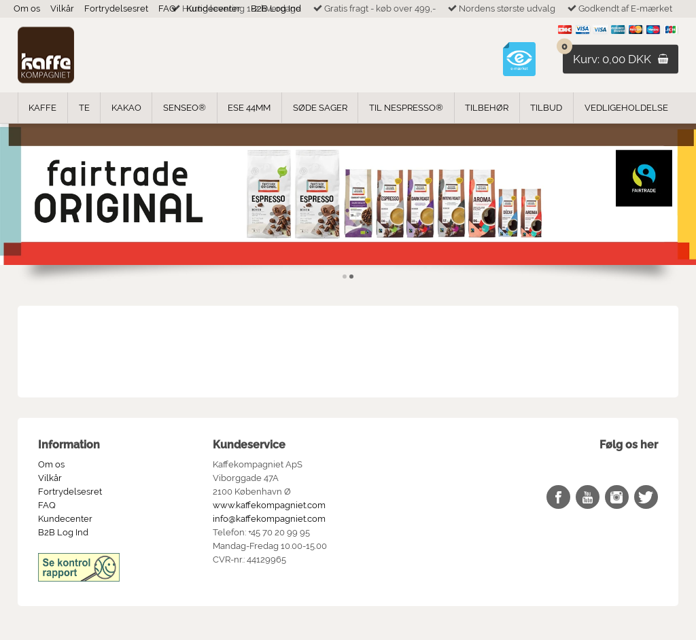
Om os (27, 8)
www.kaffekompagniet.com (269, 505)
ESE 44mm (249, 108)
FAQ (167, 8)
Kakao (126, 108)
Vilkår (62, 8)
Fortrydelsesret (116, 8)
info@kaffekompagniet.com (269, 519)
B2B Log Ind (276, 8)
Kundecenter (213, 8)
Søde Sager (320, 108)
